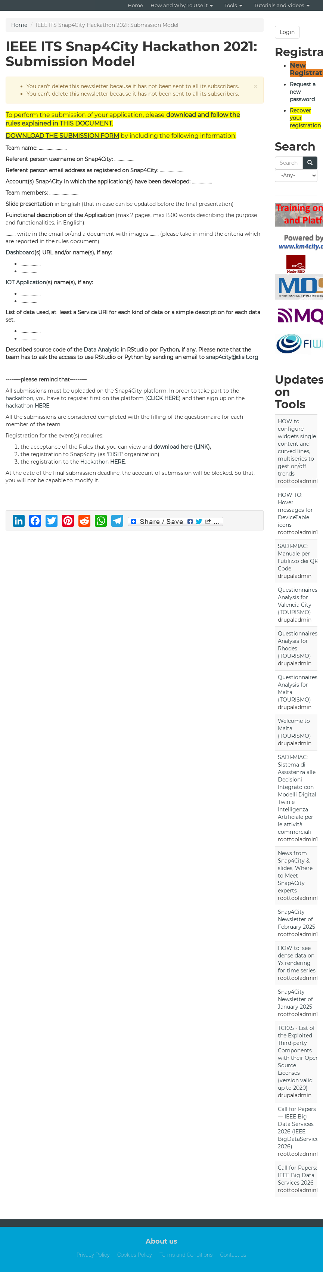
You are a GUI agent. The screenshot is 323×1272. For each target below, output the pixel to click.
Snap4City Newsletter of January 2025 (295, 999)
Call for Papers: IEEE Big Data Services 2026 (297, 1175)
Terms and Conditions (186, 1254)
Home (135, 5)
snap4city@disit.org (232, 357)
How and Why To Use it (181, 5)
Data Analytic (101, 349)
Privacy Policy (93, 1254)
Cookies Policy (134, 1254)
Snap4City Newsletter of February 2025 (296, 919)
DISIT (115, 454)
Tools (233, 5)
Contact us (233, 1254)
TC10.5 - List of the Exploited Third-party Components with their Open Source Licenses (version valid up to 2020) (298, 1058)
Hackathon (94, 461)
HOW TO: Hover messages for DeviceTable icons (295, 510)
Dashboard (20, 252)
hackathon (19, 398)
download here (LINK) (181, 446)
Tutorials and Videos (282, 5)
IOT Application (26, 282)
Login (287, 32)
